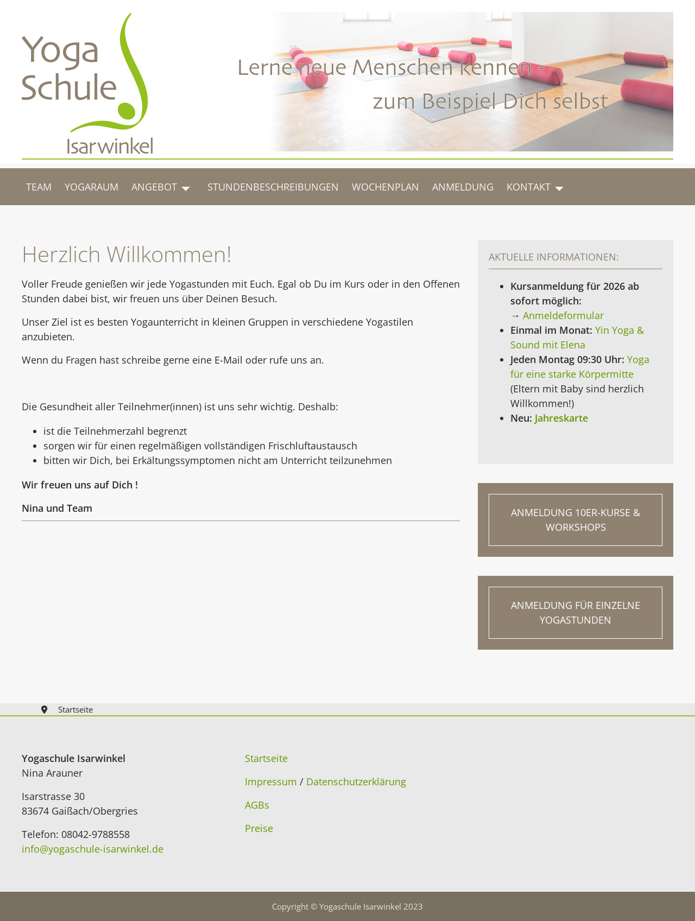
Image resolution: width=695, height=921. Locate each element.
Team (39, 186)
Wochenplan (385, 186)
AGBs (257, 804)
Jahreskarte (560, 417)
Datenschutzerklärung (356, 781)
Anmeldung (463, 186)
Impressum (271, 781)
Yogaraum (91, 186)
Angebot (154, 186)
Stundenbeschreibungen (273, 186)
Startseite (266, 758)
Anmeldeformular (563, 315)
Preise (259, 828)
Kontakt (529, 186)
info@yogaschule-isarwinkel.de (92, 848)
